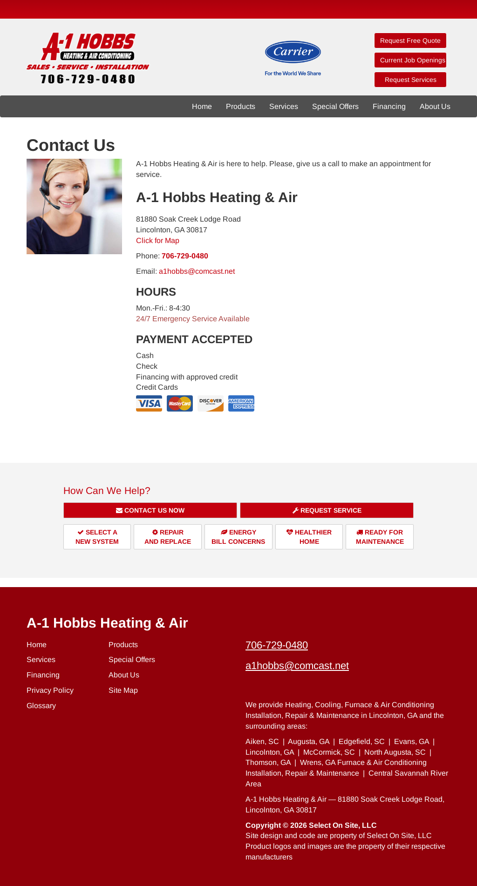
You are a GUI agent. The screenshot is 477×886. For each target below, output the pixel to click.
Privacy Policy (50, 690)
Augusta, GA (308, 741)
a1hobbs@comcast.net (197, 271)
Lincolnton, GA (269, 752)
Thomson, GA (268, 762)
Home (202, 106)
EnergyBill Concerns (238, 536)
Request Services (410, 79)
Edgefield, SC (362, 741)
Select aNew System (97, 536)
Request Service (327, 510)
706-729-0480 (185, 256)
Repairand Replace (167, 536)
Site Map (123, 690)
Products (240, 106)
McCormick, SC (329, 752)
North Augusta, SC (395, 752)
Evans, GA (411, 741)
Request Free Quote (410, 40)
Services (283, 106)
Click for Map (157, 240)
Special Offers (335, 106)
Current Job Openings (412, 60)
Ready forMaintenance (380, 536)
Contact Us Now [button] (150, 510)
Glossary (41, 706)
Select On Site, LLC (343, 825)
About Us (435, 106)
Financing (389, 106)
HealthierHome (309, 536)
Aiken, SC (262, 741)
